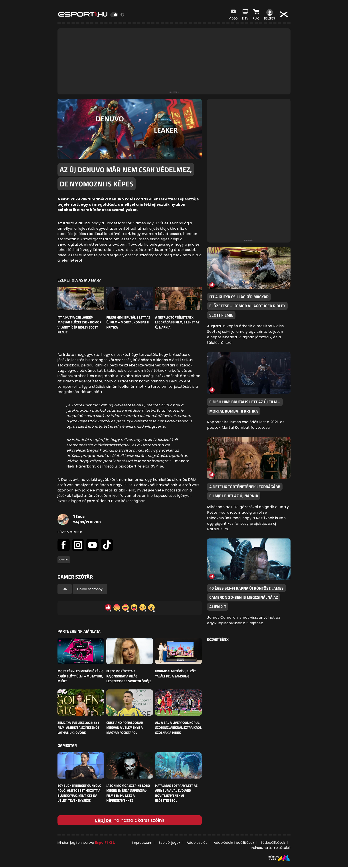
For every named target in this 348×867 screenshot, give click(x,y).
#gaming (63, 559)
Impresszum (142, 842)
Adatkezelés (197, 842)
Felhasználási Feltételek (271, 847)
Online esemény (90, 589)
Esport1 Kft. (105, 842)
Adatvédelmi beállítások (234, 842)
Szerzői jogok (169, 842)
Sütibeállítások (273, 842)
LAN (64, 589)
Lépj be (103, 820)
